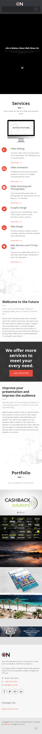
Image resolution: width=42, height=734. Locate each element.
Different (7, 724)
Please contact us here (10, 709)
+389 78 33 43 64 (10, 681)
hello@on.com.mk (10, 685)
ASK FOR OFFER (21, 373)
